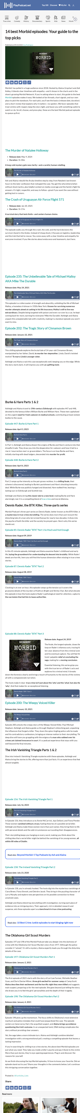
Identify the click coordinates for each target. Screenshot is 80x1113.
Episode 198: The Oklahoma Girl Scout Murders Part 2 (32, 996)
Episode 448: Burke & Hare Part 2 (22, 460)
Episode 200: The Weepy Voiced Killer (30, 703)
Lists (26, 1075)
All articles (19, 1075)
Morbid (8, 97)
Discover (53, 5)
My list (62, 5)
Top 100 (45, 5)
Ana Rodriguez (28, 45)
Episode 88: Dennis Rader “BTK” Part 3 (24, 633)
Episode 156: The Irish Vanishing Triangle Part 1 (29, 799)
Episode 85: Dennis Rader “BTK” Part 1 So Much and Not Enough (37, 529)
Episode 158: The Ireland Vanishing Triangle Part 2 (30, 867)
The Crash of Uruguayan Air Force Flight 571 (34, 199)
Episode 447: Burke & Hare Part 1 (22, 423)
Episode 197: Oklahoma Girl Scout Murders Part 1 (30, 956)
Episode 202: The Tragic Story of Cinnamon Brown (38, 328)
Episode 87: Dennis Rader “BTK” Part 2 (24, 566)
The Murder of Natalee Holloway (26, 150)
